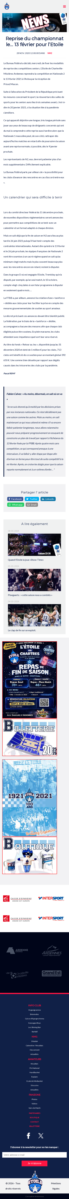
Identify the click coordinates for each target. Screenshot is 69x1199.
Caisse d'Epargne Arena (34, 1018)
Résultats (34, 1064)
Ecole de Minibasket (35, 1081)
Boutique (34, 1117)
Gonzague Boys (34, 1023)
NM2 (50, 53)
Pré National (34, 1068)
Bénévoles (34, 1014)
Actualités (34, 1054)
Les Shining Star (34, 1027)
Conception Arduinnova (34, 1196)
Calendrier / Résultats (34, 1045)
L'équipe (34, 1041)
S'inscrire (34, 1085)
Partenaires (34, 1113)
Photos (34, 1099)
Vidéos (34, 1103)
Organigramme (34, 1010)
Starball (35, 1031)
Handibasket (35, 1072)
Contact (34, 1122)
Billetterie (34, 1126)
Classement (34, 1050)
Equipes (34, 1077)
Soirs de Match (34, 1108)
